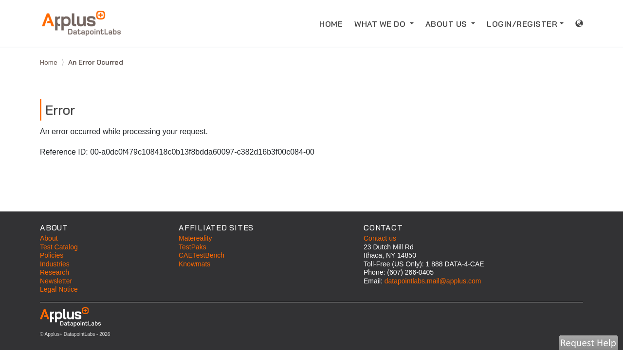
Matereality (195, 238)
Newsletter (56, 281)
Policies (51, 255)
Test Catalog (59, 247)
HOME (333, 23)
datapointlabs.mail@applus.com (433, 281)
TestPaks (192, 247)
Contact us (380, 238)
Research (54, 272)
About (49, 238)
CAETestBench (201, 255)
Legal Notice (59, 289)
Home (49, 62)
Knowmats (194, 264)
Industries (55, 264)
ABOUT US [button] (447, 24)
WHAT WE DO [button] (381, 24)
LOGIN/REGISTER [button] (522, 24)
